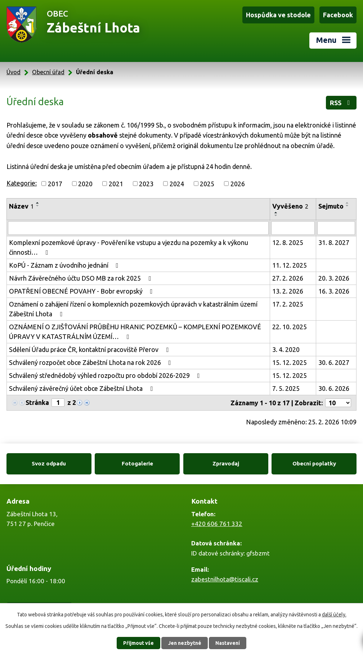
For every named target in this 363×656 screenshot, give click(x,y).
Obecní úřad (48, 72)
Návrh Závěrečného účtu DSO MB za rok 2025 (81, 278)
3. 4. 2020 (286, 349)
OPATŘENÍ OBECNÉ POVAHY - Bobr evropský (82, 291)
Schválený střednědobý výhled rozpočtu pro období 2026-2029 (106, 375)
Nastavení (227, 643)
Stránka (37, 402)
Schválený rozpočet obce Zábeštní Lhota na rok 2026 (91, 362)
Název (21, 206)
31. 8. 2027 (333, 242)
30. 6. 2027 (333, 362)
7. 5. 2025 (286, 388)
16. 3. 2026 (333, 291)
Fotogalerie (137, 463)
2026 (237, 183)
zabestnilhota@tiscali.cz (224, 579)
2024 (177, 183)
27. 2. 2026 (287, 278)
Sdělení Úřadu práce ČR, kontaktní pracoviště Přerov (90, 349)
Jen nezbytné (184, 643)
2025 (207, 183)
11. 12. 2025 (289, 265)
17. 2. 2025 (287, 304)
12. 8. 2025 (287, 242)
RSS (341, 102)
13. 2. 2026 (287, 291)
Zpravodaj (225, 463)
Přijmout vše (138, 643)
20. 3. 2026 (333, 278)
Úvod (13, 72)
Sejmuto (331, 206)
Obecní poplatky (314, 463)
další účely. (334, 614)
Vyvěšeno (290, 206)
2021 (116, 183)
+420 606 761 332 (216, 523)
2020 (85, 183)
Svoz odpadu (49, 463)
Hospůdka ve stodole (278, 14)
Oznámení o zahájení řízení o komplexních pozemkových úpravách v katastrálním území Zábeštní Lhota (133, 308)
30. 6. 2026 (333, 388)
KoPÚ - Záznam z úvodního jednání (65, 265)
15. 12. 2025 (289, 362)
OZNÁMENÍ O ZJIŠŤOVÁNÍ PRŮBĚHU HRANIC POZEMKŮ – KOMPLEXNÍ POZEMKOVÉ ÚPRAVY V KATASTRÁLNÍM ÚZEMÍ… (135, 331)
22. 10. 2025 (289, 326)
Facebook (338, 14)
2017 (55, 183)
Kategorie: (21, 183)
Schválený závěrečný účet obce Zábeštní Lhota (82, 388)
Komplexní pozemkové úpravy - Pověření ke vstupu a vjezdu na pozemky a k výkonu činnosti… (128, 247)
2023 (146, 183)
